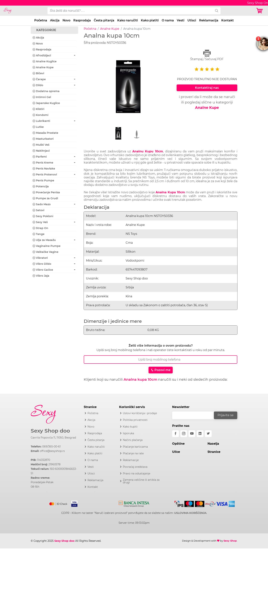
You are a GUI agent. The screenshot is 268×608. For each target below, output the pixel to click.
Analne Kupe (109, 29)
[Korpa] (260, 11)
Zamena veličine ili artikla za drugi (141, 481)
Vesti (180, 20)
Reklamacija (208, 20)
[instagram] (183, 433)
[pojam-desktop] (130, 10)
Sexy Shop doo (50, 431)
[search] (217, 10)
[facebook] (175, 433)
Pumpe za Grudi (45, 198)
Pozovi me (160, 370)
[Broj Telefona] (160, 359)
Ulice (176, 452)
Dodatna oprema (46, 91)
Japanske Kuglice (46, 103)
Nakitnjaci (41, 150)
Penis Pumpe (43, 180)
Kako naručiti (127, 20)
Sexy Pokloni (43, 216)
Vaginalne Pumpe (46, 246)
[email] (195, 415)
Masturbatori (43, 138)
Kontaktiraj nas (207, 87)
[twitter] (208, 433)
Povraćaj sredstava (135, 466)
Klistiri (38, 109)
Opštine (178, 443)
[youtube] (192, 433)
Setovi (38, 210)
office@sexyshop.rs (52, 451)
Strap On (40, 228)
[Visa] (73, 503)
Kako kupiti (130, 426)
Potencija (41, 186)
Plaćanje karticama (135, 446)
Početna (40, 20)
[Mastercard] (58, 503)
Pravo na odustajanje (136, 473)
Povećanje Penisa (46, 192)
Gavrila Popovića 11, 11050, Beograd (53, 437)
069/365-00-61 (51, 446)
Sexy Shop (230, 540)
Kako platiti (150, 20)
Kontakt (227, 20)
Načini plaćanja (133, 440)
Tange (38, 234)
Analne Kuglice (45, 61)
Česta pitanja (104, 20)
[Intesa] (134, 503)
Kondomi (40, 115)
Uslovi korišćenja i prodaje (140, 413)
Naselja (213, 443)
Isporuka (128, 433)
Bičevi (38, 73)
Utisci (191, 20)
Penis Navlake (44, 168)
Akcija (55, 20)
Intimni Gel (42, 97)
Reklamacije (131, 460)
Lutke (38, 127)
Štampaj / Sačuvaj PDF (206, 55)
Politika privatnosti (135, 420)
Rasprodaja (82, 20)
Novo (66, 20)
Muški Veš (41, 144)
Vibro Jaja (41, 275)
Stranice (214, 452)
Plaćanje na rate (133, 453)
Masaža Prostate (45, 133)
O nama (168, 20)
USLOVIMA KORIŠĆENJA (190, 513)
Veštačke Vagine (45, 252)
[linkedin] (200, 433)
